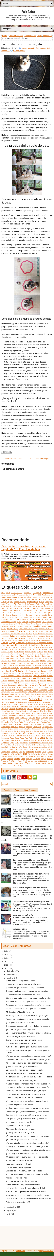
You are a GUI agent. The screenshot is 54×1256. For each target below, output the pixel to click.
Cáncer (50, 615)
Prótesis (22, 727)
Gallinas (4, 666)
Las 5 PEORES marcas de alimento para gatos (31, 901)
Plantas (44, 722)
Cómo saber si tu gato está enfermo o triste (24, 1040)
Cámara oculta (18, 615)
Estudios (5, 658)
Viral (44, 763)
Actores (19, 595)
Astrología (25, 604)
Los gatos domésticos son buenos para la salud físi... (28, 1087)
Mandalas (40, 696)
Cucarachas (37, 634)
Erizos (50, 652)
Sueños (20, 747)
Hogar (50, 678)
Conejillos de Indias (46, 629)
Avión (3, 606)
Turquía (43, 757)
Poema (50, 722)
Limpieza (44, 692)
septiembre (11, 1207)
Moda (3, 707)
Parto (40, 715)
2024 (8, 593)
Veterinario (42, 761)
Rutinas (31, 738)
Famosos (34, 658)
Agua (14, 597)
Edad (3, 647)
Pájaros (43, 713)
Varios (50, 759)
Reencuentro (13, 733)
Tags (17, 790)
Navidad (30, 709)
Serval (26, 743)
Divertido (10, 645)
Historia (32, 678)
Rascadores (36, 729)
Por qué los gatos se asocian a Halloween (23, 984)
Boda (27, 608)
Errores (3, 654)
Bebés (35, 606)
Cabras (10, 613)
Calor (3, 615)
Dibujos (12, 643)
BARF (24, 606)
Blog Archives (30, 790)
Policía (4, 724)
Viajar (50, 761)
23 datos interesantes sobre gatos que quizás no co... (28, 1108)
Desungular (16, 641)
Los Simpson (36, 694)
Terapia (22, 752)
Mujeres (49, 706)
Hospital (43, 681)
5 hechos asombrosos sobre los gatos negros (25, 1094)
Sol (30, 745)
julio (8, 1214)
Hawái (24, 676)
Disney (3, 645)
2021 (6, 969)
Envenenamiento (30, 652)
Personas (35, 720)
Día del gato (35, 641)
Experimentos (19, 658)
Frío (24, 663)
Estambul (30, 656)
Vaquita (43, 759)
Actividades (12, 595)
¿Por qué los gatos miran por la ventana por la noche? (28, 1101)
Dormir (37, 645)
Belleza (40, 606)
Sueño (14, 747)
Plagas (38, 722)
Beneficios (48, 606)
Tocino (35, 754)
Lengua (14, 692)
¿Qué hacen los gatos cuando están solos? (24, 1073)
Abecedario (27, 593)
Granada (24, 674)
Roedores (50, 736)
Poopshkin (18, 724)
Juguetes (19, 690)
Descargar (49, 638)
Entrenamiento (7, 652)
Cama (8, 615)
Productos (14, 727)
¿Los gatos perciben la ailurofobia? (21, 1122)
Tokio (40, 754)
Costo (16, 634)
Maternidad (49, 700)
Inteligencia (22, 685)
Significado (43, 743)
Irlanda (30, 687)
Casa (31, 619)
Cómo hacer (47, 626)
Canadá (44, 615)
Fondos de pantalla (23, 661)
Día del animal (25, 641)
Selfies (17, 743)
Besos (3, 608)
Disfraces (49, 643)
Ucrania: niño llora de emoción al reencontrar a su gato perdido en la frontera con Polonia (32, 846)
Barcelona (18, 606)
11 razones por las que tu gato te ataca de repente (27, 1157)
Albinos (42, 597)
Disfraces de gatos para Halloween (20, 1036)
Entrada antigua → (44, 458)
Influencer (40, 683)
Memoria (37, 702)
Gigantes (4, 674)
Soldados (35, 745)
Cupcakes (30, 636)
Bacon (8, 606)
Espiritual (5, 656)
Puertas (4, 729)
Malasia (23, 696)
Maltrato (32, 696)
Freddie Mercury (7, 663)
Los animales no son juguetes (18, 1167)
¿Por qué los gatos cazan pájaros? (20, 1029)
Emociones (13, 649)
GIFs (51, 671)
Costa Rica (10, 634)
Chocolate (4, 624)
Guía (3, 676)
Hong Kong (20, 681)
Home (4, 36)
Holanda (4, 681)
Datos (48, 636)
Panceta (50, 713)
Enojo (51, 649)
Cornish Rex (48, 631)
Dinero (32, 643)
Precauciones (28, 724)
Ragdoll (27, 729)
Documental (23, 645)
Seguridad (5, 743)
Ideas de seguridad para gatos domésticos (31, 874)
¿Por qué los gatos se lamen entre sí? (21, 1139)
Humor (50, 680)
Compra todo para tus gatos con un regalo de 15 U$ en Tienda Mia (23, 548)
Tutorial (50, 757)
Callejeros (48, 613)
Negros (37, 709)
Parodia (33, 715)
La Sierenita (43, 690)
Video (10, 763)
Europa (12, 658)
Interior (50, 685)
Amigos (28, 599)
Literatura (5, 694)
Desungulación (6, 641)
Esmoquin (35, 654)
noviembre (11, 975)
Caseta (36, 619)
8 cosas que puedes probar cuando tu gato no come (28, 1026)
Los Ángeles (25, 694)
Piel (12, 722)
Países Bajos (35, 713)
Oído (41, 711)
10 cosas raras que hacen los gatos (21, 1043)
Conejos (4, 631)
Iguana (9, 683)
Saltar (37, 738)
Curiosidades (30, 36)
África (51, 595)
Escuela (19, 654)
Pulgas (10, 729)
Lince (51, 692)
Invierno (24, 687)
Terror (44, 752)
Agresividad (6, 597)
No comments (19, 51)
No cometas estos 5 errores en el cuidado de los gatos (29, 1077)
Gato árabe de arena (22, 666)
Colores (20, 626)
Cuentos (49, 634)
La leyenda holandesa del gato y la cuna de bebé (26, 1188)
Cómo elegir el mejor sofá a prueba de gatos (31, 795)
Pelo (38, 718)
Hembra (50, 676)
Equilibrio (40, 652)
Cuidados (5, 636)
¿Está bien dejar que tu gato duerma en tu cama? (26, 1192)
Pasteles (4, 718)
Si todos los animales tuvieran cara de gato (24, 1171)
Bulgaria (41, 611)
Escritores (11, 654)
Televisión (49, 749)
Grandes (30, 674)
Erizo (45, 652)
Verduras (26, 761)
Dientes (19, 643)
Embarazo (4, 649)
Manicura (49, 696)
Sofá (27, 745)
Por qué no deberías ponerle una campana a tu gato (27, 1019)
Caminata (29, 615)
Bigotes (9, 608)
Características (41, 617)
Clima (33, 624)
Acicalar (4, 595)
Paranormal (13, 715)
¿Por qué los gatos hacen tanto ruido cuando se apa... (28, 1136)
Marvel (24, 700)
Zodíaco (14, 766)
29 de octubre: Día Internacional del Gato (23, 995)
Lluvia (12, 694)
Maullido (13, 702)
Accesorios (48, 593)
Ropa (12, 738)
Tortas (50, 754)
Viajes (3, 763)
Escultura (27, 654)
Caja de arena (24, 613)
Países (27, 713)
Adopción (37, 595)
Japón (40, 687)
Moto (30, 707)
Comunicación (32, 629)
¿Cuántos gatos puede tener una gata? (22, 1153)
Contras (29, 631)
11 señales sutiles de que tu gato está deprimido (26, 1009)
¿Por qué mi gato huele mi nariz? (19, 1105)
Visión (50, 763)
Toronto (44, 754)
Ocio (37, 711)
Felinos (41, 658)
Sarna (20, 740)
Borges (41, 608)
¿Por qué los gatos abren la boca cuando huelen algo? (28, 1056)
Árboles (41, 602)
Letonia (24, 692)
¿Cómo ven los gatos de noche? (19, 1160)
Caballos (4, 613)
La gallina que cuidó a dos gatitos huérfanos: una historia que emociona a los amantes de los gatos (32, 829)
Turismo (37, 757)
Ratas (44, 729)
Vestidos (34, 761)
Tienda (4, 754)
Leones (19, 692)
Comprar (22, 629)
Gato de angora (47, 666)
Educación (22, 647)
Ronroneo (5, 738)
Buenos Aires (32, 611)
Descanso (39, 638)
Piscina (32, 722)
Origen (13, 713)
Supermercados (39, 747)
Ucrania (17, 759)
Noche (18, 711)
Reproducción (21, 736)
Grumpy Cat (43, 674)
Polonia (10, 724)
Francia (50, 661)
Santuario (14, 740)
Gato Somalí (10, 671)
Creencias (21, 634)
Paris (28, 715)
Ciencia (17, 624)
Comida (36, 626)
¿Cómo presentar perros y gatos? (20, 1132)
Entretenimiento (19, 652)
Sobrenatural (12, 745)
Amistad (35, 599)
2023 (3, 593)
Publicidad (49, 727)
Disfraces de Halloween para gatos (20, 1129)
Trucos (30, 757)
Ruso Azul (24, 738)
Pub (43, 727)
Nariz (24, 709)
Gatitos (11, 665)
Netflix (43, 709)
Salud (42, 738)
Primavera (49, 724)
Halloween (17, 676)
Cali (36, 613)
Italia (35, 687)
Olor (2, 713)
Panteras (4, 715)
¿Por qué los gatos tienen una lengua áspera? (25, 988)
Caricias (4, 619)
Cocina (38, 624)
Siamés (36, 743)
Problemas (5, 727)
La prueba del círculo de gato (21, 44)
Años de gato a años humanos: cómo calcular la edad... (29, 998)
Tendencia (14, 752)
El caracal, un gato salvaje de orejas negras (24, 1098)
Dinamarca (26, 643)
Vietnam (37, 763)
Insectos (4, 685)
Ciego (11, 624)
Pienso (16, 722)
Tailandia (18, 749)
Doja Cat (31, 645)
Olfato (50, 711)
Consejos (21, 631)
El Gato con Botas (46, 647)
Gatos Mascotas (30, 671)
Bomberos (34, 608)
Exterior (27, 658)
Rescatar (31, 735)
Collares (50, 624)
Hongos (27, 681)
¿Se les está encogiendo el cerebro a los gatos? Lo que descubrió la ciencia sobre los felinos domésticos (33, 811)
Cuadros (28, 634)
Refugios (30, 733)
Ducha (43, 645)
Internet (3, 687)
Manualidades (6, 700)
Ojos (45, 711)
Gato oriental (44, 668)
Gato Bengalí (35, 666)
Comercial (28, 626)
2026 (6, 951)
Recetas (10, 731)
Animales (49, 599)
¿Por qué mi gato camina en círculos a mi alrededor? (27, 1143)
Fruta (28, 663)
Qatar (16, 729)
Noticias (32, 711)
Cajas (32, 613)
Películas (23, 718)
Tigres (14, 754)
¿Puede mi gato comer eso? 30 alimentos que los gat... (28, 1084)
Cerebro (25, 622)
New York (49, 709)
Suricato (4, 749)
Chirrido (50, 622)
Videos (28, 763)
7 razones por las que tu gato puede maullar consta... (28, 1195)
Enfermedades (41, 649)
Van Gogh (36, 759)
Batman (29, 606)
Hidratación (5, 678)
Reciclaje (17, 731)
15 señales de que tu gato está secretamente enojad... (28, 1063)
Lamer (50, 690)
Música (12, 709)
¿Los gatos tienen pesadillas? (18, 1164)
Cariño (10, 619)
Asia (19, 604)
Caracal (31, 617)
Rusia (17, 738)
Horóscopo (35, 681)
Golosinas (11, 674)
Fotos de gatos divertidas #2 (18, 1202)
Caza (51, 619)
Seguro (12, 743)
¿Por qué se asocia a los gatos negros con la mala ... (28, 1174)
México (11, 704)
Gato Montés (15, 668)
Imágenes (17, 683)
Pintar (21, 722)
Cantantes (24, 617)
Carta (20, 619)
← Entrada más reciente (12, 458)
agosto (10, 1210)
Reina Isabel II (47, 733)
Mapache (17, 700)
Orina (18, 713)
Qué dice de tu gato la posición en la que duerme (26, 1115)
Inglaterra (49, 683)
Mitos (50, 704)
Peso (51, 720)
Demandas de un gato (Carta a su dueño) (30, 888)
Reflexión (22, 733)
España (50, 654)
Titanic (30, 754)
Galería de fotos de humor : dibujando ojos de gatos (28, 1059)
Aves (51, 604)
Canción (4, 617)
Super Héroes (28, 747)
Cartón (25, 619)
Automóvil (45, 604)
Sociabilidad (21, 745)
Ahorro (20, 597)
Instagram (12, 685)
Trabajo (15, 757)
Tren (21, 757)
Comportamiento (16, 36)
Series (22, 743)
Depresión (30, 638)
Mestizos (4, 704)
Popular (7, 790)
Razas (4, 731)
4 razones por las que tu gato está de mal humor (26, 1002)
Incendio (33, 683)
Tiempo (50, 752)
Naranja (19, 709)
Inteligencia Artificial (37, 685)
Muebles (36, 707)
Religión (4, 736)
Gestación (45, 671)
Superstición (48, 747)
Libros (38, 692)
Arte (15, 604)
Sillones (50, 743)
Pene (51, 718)
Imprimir (26, 683)
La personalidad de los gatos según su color (24, 1070)
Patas (11, 718)
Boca (21, 608)
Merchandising (47, 702)
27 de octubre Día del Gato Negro (20, 1012)
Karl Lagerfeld (33, 690)
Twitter (10, 759)
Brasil (10, 611)
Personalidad (23, 720)
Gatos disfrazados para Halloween (20, 981)
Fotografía (35, 661)
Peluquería (44, 718)
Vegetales (4, 761)
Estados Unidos (18, 656)
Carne (16, 619)
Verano (20, 761)
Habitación (9, 676)
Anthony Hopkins (7, 602)
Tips (25, 754)
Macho (50, 694)
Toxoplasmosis (6, 757)
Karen (26, 690)
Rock (43, 736)
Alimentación (6, 599)
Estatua (37, 656)
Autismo (39, 604)
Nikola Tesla (5, 711)
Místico (44, 704)
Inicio (29, 458)
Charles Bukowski (35, 622)
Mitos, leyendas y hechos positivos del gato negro (27, 1015)
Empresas (22, 649)
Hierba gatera (16, 678)
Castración (43, 619)
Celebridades (7, 622)
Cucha (43, 634)
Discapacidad (40, 643)
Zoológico (21, 766)
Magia (3, 696)
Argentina (10, 604)
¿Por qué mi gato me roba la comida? (21, 1181)
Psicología (37, 727)
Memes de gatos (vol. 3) (23, 915)
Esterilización (47, 656)
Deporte (22, 638)
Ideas (3, 683)
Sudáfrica (8, 747)
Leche (8, 692)
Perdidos (4, 720)
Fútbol (50, 663)
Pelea (17, 718)
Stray (3, 747)
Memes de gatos (20, 929)
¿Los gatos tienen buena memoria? (20, 1022)
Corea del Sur (38, 631)
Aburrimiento (37, 593)
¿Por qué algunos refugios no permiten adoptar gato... (28, 1150)
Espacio (43, 654)
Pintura (27, 722)
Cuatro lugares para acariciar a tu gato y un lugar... (26, 1091)
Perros (13, 720)
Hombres (11, 681)
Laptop (3, 692)
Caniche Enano (13, 617)
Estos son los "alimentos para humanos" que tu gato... (28, 1005)
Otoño (23, 713)
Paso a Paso (48, 715)
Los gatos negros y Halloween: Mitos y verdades (26, 1118)
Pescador (44, 720)
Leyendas (32, 692)
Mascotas (47, 36)
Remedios (11, 736)
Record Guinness (27, 731)
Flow (9, 661)
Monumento (15, 707)
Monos (8, 707)
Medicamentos (22, 702)
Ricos (38, 736)
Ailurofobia (28, 597)
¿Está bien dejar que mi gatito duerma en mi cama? (27, 1047)
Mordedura (24, 707)
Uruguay (29, 759)
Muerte (42, 706)
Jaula (7, 690)
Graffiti (17, 674)
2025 (6, 955)
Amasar (22, 599)
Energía (31, 649)
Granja (36, 674)
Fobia (14, 661)
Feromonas (49, 658)
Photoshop (6, 722)
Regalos (37, 733)
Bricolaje (17, 611)
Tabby (11, 749)
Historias (41, 678)
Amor (41, 599)
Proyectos (29, 727)
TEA (31, 749)
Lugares (44, 694)
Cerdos (19, 622)
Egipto (28, 647)
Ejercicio (35, 647)
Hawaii (29, 676)
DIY (16, 645)
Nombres (24, 711)
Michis (32, 704)
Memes (31, 702)
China (44, 622)
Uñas (23, 759)
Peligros (32, 718)
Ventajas (12, 761)
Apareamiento (32, 602)
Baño (12, 606)
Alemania (49, 597)
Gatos (39, 36)
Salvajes (49, 738)
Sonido (50, 745)
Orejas (7, 713)
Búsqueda (49, 611)
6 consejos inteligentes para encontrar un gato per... (27, 1146)
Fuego (32, 663)
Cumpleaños (21, 636)
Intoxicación (11, 687)
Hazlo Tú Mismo (39, 676)
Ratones (50, 729)
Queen (21, 729)
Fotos (43, 660)
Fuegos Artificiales (41, 663)
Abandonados (16, 593)
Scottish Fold (28, 740)
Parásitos (22, 715)
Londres (18, 694)
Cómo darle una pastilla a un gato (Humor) (30, 860)
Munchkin (4, 709)
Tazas (26, 749)
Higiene (25, 678)
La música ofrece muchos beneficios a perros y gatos (28, 1199)
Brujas (23, 611)
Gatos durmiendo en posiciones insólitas (23, 1185)
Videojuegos (19, 763)
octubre (10, 978)
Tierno (9, 754)
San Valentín (5, 740)
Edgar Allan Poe (12, 647)
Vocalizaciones (6, 766)
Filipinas (4, 661)
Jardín (46, 687)
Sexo (31, 743)
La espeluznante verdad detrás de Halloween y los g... (28, 1033)
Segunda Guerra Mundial (44, 740)
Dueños (49, 645)
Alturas (15, 599)
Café (15, 613)
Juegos (12, 690)
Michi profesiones (21, 704)
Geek (38, 671)
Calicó (41, 613)
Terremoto (30, 752)
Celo (14, 622)
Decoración (12, 638)
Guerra (50, 674)
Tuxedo (3, 759)
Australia (32, 604)
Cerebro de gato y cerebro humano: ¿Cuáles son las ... (28, 1112)
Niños (13, 711)
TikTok (19, 754)
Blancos (15, 608)
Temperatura (5, 752)
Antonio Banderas (20, 602)
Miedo (38, 704)
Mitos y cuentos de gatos (16, 1178)
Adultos (45, 595)
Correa (3, 634)
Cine (28, 624)
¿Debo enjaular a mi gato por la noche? (22, 1066)
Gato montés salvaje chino (29, 668)
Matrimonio (5, 702)
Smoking (4, 745)
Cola (44, 624)
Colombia (4, 626)
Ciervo (23, 624)
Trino (25, 757)
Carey (50, 617)
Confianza (12, 631)
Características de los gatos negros (21, 1080)
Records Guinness (40, 731)
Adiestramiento (27, 595)
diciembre (11, 971)
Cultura (12, 636)
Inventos (18, 687)
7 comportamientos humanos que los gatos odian (27, 991)
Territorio (38, 752)
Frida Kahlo (18, 663)
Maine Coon (13, 696)
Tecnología (39, 749)
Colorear (12, 626)
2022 (6, 965)
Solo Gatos (28, 11)
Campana (37, 615)
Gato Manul (5, 668)
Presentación (39, 724)
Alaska (35, 597)
